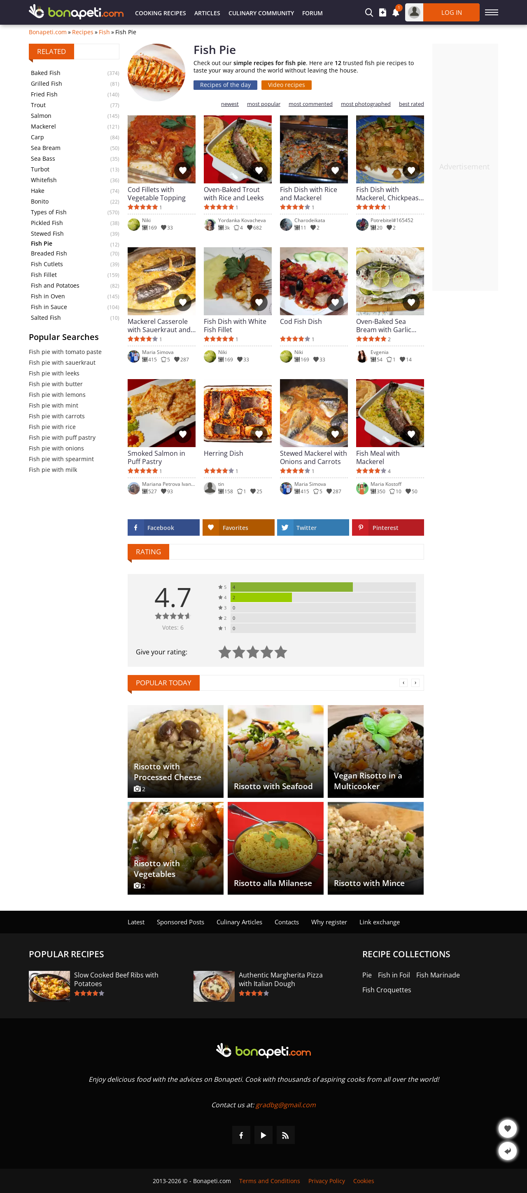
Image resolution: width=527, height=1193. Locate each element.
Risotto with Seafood (273, 786)
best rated (411, 104)
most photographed (366, 104)
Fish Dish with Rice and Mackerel (308, 193)
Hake (37, 191)
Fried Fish (44, 94)
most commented (311, 104)
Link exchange (379, 922)
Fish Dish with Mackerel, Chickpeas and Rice (387, 193)
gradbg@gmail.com (286, 1104)
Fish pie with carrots (57, 416)
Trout (38, 105)
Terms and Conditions (269, 1181)
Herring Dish (223, 453)
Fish (104, 32)
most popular (263, 104)
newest (230, 104)
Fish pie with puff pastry (62, 437)
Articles (207, 13)
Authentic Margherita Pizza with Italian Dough (281, 979)
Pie (367, 975)
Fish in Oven (48, 296)
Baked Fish (46, 73)
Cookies (363, 1181)
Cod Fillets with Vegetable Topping (157, 193)
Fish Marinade (438, 975)
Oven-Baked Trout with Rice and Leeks (234, 193)
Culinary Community (261, 13)
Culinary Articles (239, 922)
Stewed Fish (47, 233)
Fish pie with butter (56, 384)
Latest (136, 922)
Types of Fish (49, 212)
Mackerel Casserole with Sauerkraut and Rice (159, 325)
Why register (329, 922)
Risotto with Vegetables (157, 868)
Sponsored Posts (180, 922)
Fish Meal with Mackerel (378, 457)
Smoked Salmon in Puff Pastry (156, 457)
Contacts (287, 922)
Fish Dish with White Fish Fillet (235, 325)
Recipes (82, 32)
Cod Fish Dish (301, 321)
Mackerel (43, 126)
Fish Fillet (44, 275)
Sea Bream (46, 148)
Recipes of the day (225, 85)
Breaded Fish (49, 253)
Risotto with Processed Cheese (167, 772)
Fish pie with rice (52, 427)
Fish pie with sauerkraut (62, 362)
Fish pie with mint (53, 405)
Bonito (40, 201)
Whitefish (44, 180)
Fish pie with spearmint (61, 459)
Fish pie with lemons (57, 394)
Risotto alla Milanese (273, 883)
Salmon (41, 116)
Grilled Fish (46, 83)
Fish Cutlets (47, 264)
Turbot (40, 169)
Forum (312, 13)
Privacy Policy (326, 1181)
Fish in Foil (394, 975)
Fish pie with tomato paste (65, 352)
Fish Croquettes (386, 990)
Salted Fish (46, 317)
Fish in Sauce (49, 307)
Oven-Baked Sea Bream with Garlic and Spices (383, 325)
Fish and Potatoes (55, 285)
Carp (37, 137)
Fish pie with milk (53, 469)
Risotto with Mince (369, 883)
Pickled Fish (47, 223)
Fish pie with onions (56, 448)
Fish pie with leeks (54, 373)
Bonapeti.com (48, 32)
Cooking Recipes (160, 13)
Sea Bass (43, 158)
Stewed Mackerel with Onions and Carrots (313, 457)
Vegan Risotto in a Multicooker (368, 781)
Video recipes (286, 85)
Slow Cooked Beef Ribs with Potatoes (116, 979)
